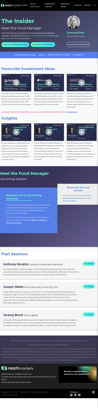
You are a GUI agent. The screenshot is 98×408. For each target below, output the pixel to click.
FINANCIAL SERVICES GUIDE (9, 395)
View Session (89, 263)
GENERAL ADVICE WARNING (40, 392)
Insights (42, 55)
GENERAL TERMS (25, 392)
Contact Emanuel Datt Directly (78, 44)
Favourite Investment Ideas (25, 55)
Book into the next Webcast (43, 44)
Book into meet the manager (59, 55)
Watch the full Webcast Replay (15, 45)
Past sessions (78, 55)
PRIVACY (14, 392)
